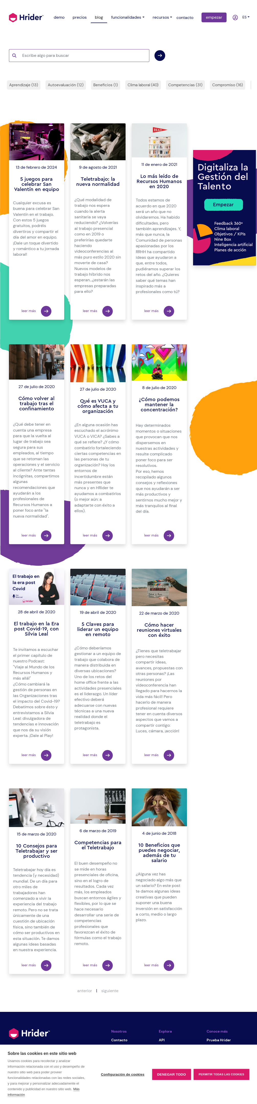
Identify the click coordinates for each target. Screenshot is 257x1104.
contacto (184, 17)
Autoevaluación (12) (66, 85)
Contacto (119, 1040)
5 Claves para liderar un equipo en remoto (97, 629)
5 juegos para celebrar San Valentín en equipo (36, 184)
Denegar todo (171, 1074)
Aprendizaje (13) (23, 85)
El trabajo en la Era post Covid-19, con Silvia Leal (36, 629)
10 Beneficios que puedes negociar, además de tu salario (159, 853)
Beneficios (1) (105, 85)
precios (80, 17)
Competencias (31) (185, 85)
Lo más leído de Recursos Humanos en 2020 (159, 181)
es (243, 17)
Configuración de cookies (122, 1074)
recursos (161, 17)
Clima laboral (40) (143, 85)
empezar (214, 17)
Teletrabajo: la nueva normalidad (98, 182)
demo (59, 17)
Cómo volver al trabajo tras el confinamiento (36, 403)
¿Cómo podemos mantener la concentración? (159, 404)
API (162, 1040)
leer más (36, 311)
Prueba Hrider (219, 1040)
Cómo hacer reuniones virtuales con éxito (159, 630)
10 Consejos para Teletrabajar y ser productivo (37, 851)
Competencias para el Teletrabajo (97, 845)
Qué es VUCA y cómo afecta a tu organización (97, 406)
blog (99, 17)
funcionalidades (126, 17)
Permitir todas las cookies (221, 1074)
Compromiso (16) (227, 85)
